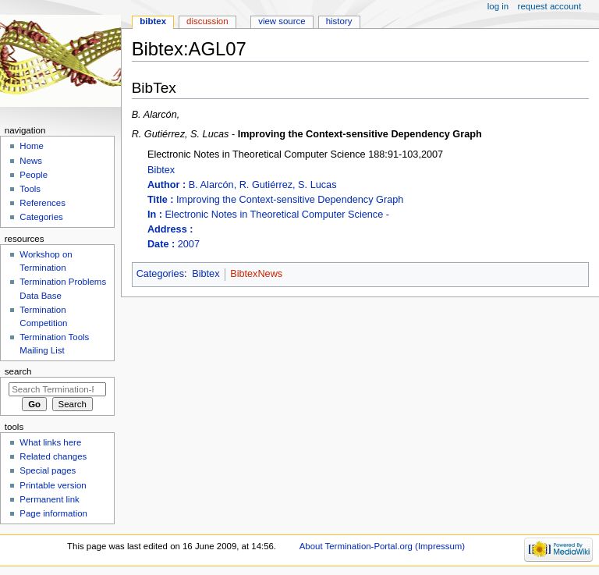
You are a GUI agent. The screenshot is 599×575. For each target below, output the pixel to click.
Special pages (47, 470)
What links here (50, 442)
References (42, 203)
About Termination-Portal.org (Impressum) (382, 546)
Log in (498, 6)
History (339, 21)
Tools (30, 188)
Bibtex (368, 208)
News (30, 160)
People (33, 174)
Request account (550, 6)
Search (18, 371)
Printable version (52, 485)
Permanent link (49, 499)
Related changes (53, 456)
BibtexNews (256, 273)
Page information (53, 513)
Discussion (207, 21)
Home (31, 146)
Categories (160, 273)
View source (281, 21)
